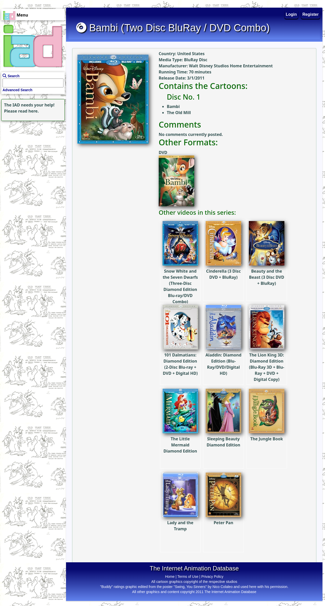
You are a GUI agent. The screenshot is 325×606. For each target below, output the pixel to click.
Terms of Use (187, 576)
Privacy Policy (212, 576)
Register (310, 14)
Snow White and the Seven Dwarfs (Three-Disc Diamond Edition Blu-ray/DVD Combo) (180, 272)
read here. (28, 111)
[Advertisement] (31, 154)
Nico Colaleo (223, 587)
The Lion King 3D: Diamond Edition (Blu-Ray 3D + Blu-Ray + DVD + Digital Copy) (266, 353)
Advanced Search (17, 90)
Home (169, 576)
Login (291, 14)
